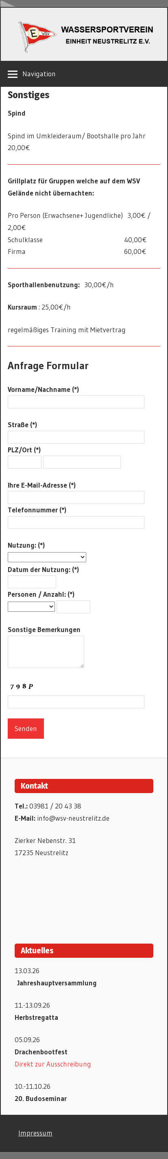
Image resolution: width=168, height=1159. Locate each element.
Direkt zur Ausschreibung (53, 1064)
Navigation (39, 73)
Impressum (35, 1133)
